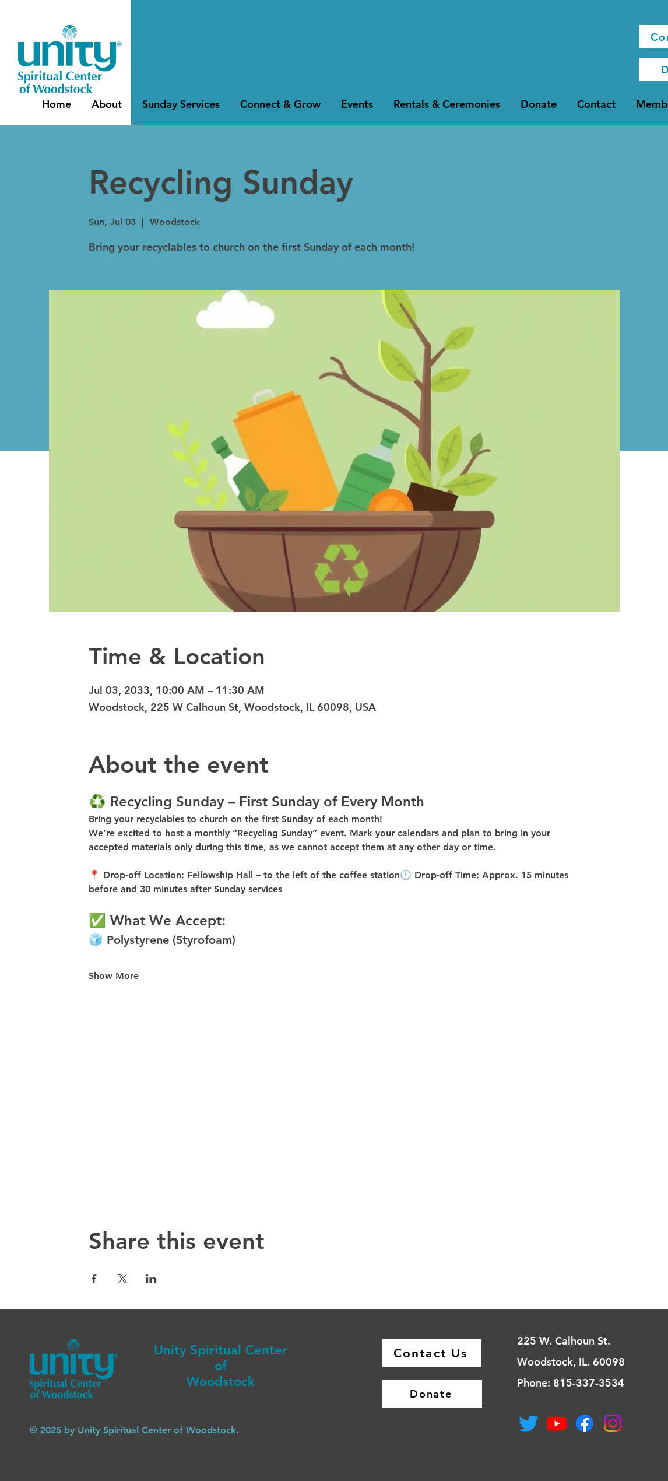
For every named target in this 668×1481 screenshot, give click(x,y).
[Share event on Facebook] (94, 1278)
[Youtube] (556, 1423)
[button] (107, 104)
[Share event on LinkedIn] (151, 1278)
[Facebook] (584, 1423)
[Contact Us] (431, 1353)
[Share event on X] (122, 1278)
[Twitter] (528, 1423)
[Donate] (432, 1394)
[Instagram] (612, 1423)
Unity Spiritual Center (220, 1350)
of (221, 1366)
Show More (114, 975)
